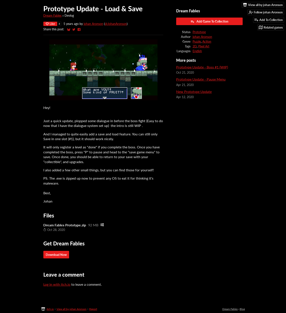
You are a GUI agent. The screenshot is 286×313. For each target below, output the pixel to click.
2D (195, 46)
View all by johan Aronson (71, 309)
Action (206, 41)
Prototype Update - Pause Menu (201, 79)
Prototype (199, 32)
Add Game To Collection (209, 21)
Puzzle (197, 41)
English (197, 51)
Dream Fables (52, 15)
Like (50, 24)
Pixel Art (203, 46)
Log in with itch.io (56, 284)
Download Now (56, 254)
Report (93, 309)
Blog (242, 309)
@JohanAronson (116, 24)
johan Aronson (93, 24)
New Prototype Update (194, 91)
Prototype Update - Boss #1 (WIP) (202, 67)
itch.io (50, 309)
